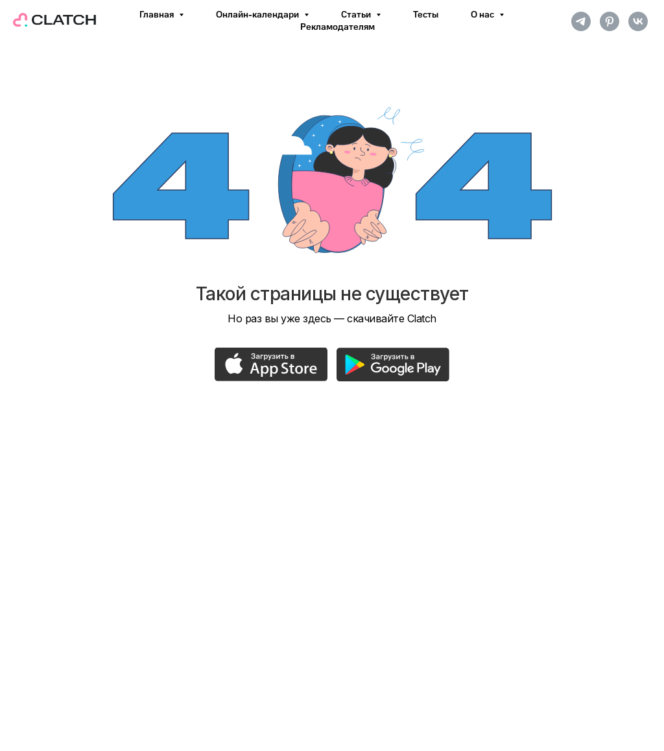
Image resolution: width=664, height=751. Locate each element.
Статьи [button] (357, 15)
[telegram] (581, 21)
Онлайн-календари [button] (258, 15)
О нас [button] (483, 15)
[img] (271, 364)
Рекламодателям (337, 27)
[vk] (638, 21)
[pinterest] (609, 21)
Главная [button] (157, 15)
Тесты (425, 15)
